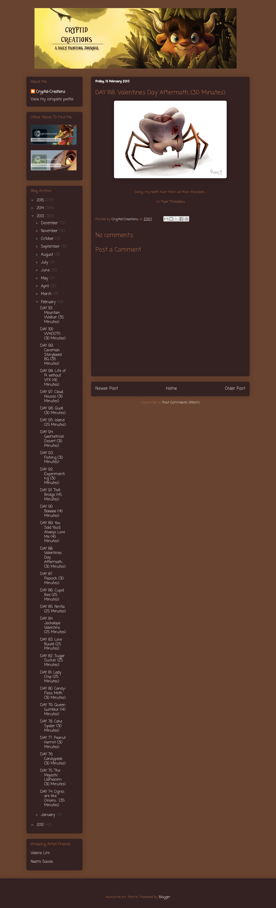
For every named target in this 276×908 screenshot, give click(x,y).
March (47, 294)
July (45, 262)
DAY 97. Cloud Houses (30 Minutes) (51, 396)
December (50, 223)
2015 (41, 200)
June (46, 270)
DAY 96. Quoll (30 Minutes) (53, 411)
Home (171, 388)
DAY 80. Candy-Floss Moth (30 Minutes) (53, 693)
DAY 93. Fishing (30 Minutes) (51, 457)
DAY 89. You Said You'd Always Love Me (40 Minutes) (52, 532)
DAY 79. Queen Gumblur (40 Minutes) (52, 709)
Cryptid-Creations (50, 92)
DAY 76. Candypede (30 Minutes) (53, 759)
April (45, 286)
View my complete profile (52, 99)
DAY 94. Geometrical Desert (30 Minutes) (52, 438)
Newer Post (106, 388)
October (48, 239)
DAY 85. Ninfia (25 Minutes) (53, 609)
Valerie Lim (40, 853)
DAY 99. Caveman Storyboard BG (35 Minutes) (51, 355)
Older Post (235, 388)
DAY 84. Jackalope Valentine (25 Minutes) (53, 625)
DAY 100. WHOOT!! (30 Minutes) (53, 334)
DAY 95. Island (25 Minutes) (53, 423)
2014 (41, 208)
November (50, 231)
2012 (41, 825)
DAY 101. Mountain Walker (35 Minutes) (52, 315)
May (45, 278)
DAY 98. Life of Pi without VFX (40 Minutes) (53, 377)
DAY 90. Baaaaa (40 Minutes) (51, 511)
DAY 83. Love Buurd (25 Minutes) (51, 644)
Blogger (164, 897)
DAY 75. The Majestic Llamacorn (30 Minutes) (53, 777)
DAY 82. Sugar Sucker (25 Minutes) (52, 660)
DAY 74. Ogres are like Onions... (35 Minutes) (52, 798)
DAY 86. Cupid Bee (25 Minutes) (52, 595)
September (51, 247)
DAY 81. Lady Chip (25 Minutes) (50, 677)
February (49, 302)
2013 (41, 216)
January (48, 815)
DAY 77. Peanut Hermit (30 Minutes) (53, 742)
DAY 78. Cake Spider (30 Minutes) (51, 726)
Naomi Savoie (42, 862)
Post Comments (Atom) (180, 402)
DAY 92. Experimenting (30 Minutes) (52, 476)
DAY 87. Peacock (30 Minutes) (52, 578)
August (47, 255)
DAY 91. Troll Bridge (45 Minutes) (51, 495)
